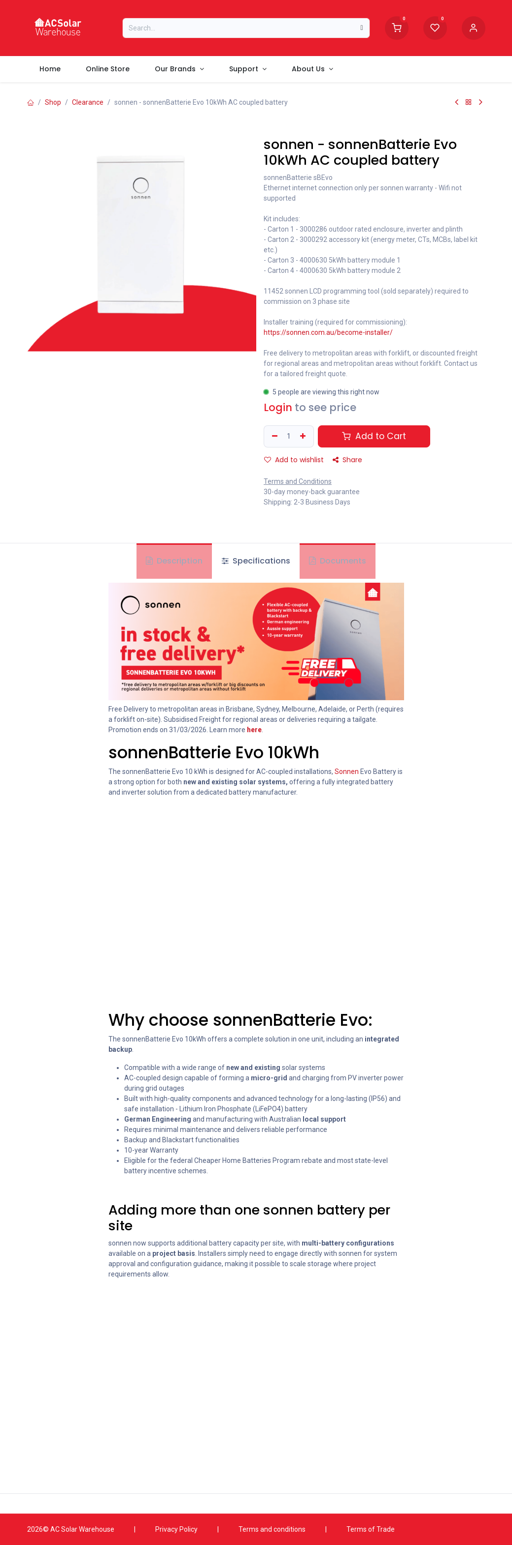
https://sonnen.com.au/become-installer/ (328, 332)
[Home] (30, 102)
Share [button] (347, 460)
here (254, 730)
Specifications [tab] (256, 560)
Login (278, 407)
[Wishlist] (435, 27)
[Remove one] (273, 436)
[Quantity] (288, 436)
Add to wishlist (294, 460)
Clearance (87, 102)
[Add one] (303, 436)
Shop (53, 102)
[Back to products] (469, 102)
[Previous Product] (456, 102)
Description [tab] (174, 560)
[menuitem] (50, 69)
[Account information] (473, 27)
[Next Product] (480, 102)
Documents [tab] (337, 560)
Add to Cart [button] (373, 436)
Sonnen (347, 771)
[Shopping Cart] (397, 27)
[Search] (361, 28)
